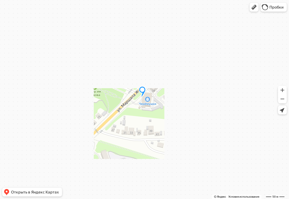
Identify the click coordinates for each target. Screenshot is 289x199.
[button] (254, 7)
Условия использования (243, 196)
